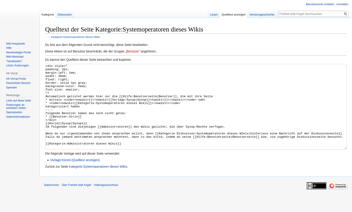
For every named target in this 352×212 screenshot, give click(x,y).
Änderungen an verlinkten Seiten (16, 106)
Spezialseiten (14, 112)
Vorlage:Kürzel (60, 177)
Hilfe (8, 48)
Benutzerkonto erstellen (320, 4)
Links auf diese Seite (18, 100)
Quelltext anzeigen (86, 177)
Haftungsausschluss (106, 201)
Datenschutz (51, 201)
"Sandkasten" (14, 61)
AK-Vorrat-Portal (16, 78)
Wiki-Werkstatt (14, 56)
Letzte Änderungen (17, 65)
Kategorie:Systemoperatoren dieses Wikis (75, 36)
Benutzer (132, 51)
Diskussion (65, 14)
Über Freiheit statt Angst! (76, 201)
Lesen (214, 14)
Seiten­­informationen (18, 116)
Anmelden (342, 4)
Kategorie (48, 14)
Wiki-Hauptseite (15, 43)
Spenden (11, 87)
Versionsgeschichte (261, 14)
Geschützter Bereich (18, 83)
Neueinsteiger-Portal (18, 52)
